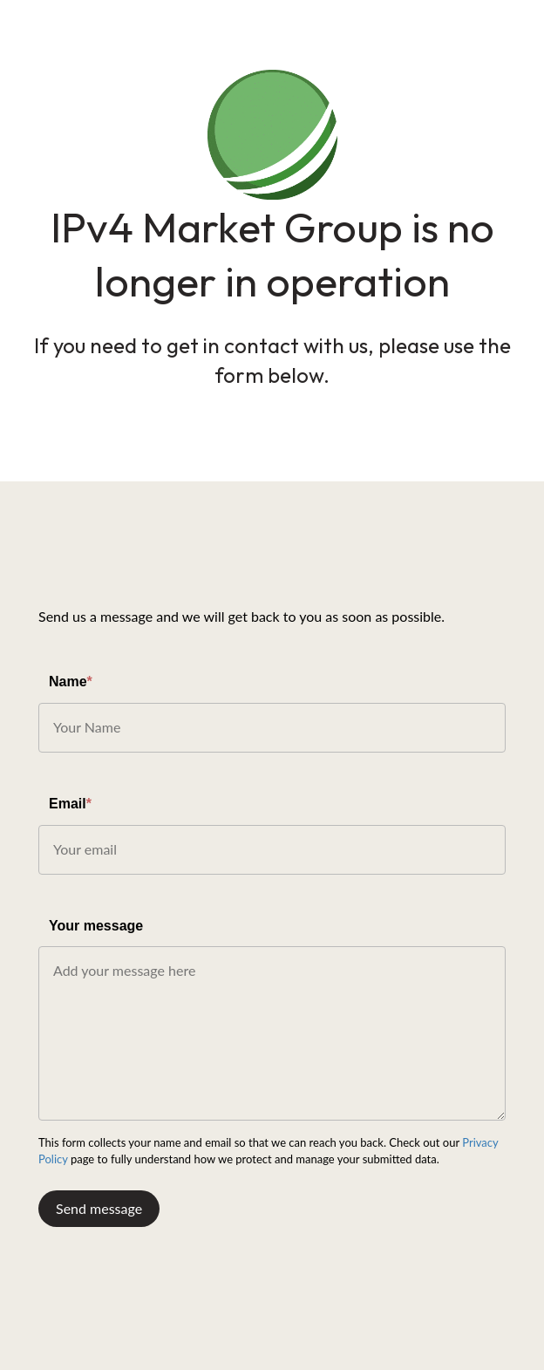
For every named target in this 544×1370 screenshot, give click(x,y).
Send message (99, 1208)
